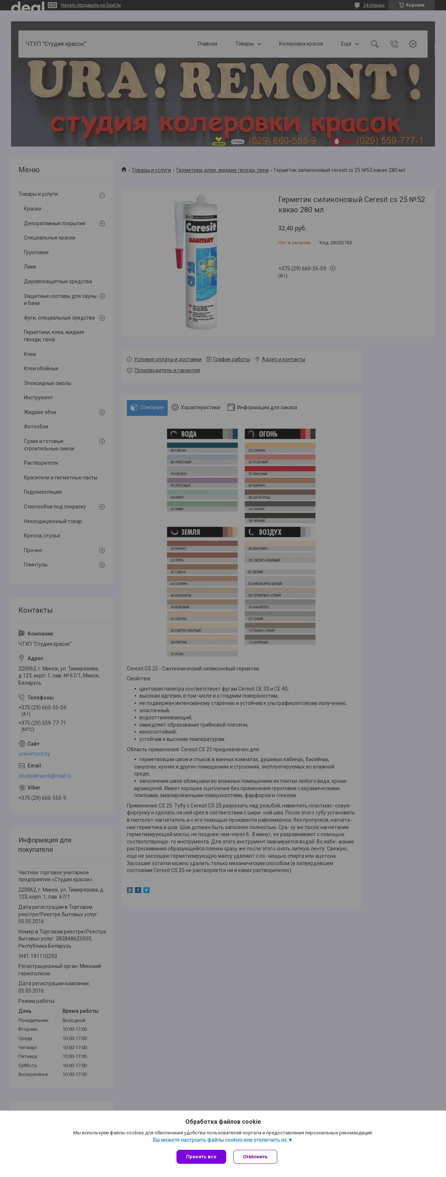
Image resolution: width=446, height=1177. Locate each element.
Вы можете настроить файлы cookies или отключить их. (220, 1140)
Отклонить (255, 1156)
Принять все (201, 1156)
